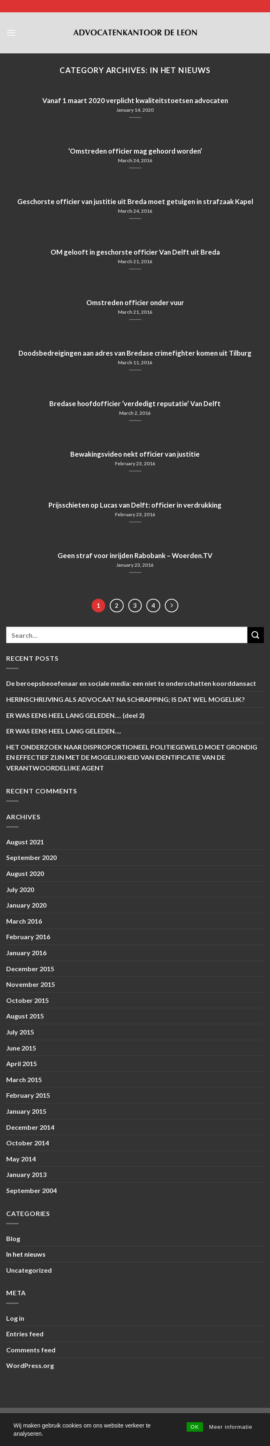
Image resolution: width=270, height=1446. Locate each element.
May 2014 (21, 1159)
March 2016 (24, 921)
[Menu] (11, 33)
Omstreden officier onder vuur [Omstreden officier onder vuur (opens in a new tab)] (135, 303)
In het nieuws (26, 1254)
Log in (15, 1318)
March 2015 (24, 1079)
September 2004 (31, 1190)
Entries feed (25, 1334)
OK (195, 1427)
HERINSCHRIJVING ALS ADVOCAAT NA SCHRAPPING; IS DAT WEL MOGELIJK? (125, 699)
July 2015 (20, 1032)
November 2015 (30, 984)
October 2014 (27, 1143)
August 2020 (25, 873)
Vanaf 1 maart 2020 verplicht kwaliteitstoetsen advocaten (135, 101)
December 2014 (30, 1127)
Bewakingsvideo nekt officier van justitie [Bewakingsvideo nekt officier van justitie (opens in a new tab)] (135, 454)
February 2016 (28, 936)
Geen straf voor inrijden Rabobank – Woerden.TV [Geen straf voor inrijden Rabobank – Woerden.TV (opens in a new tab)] (135, 556)
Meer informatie (230, 1427)
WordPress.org (30, 1365)
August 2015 (25, 1016)
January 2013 (26, 1174)
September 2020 (31, 857)
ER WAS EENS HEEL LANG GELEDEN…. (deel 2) (75, 715)
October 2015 (27, 1000)
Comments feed (30, 1350)
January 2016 (26, 952)
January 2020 (26, 905)
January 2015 (26, 1111)
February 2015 (28, 1095)
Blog (13, 1238)
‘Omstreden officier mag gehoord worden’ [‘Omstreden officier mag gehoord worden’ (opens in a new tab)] (135, 151)
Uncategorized (29, 1270)
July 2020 (20, 889)
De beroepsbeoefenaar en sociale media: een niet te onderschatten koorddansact (131, 683)
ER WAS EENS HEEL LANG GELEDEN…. (63, 731)
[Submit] (255, 635)
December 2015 (30, 968)
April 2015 (21, 1063)
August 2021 (25, 842)
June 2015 (21, 1048)
